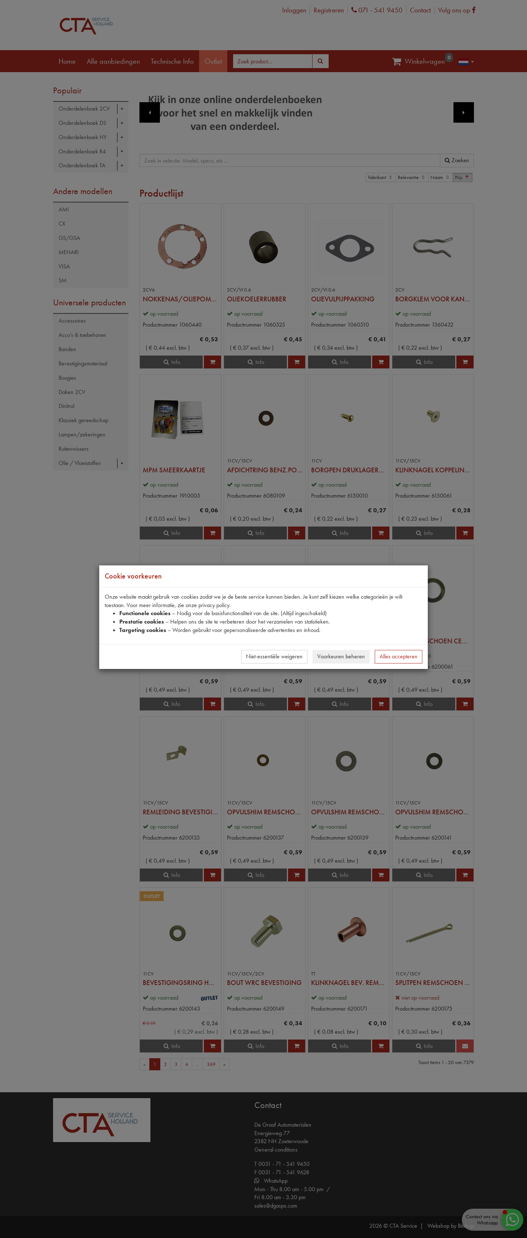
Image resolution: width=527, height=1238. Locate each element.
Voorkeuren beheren (341, 656)
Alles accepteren (399, 656)
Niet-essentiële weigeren (274, 656)
